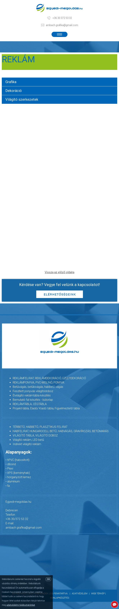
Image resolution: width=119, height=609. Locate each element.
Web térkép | (99, 593)
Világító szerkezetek (21, 99)
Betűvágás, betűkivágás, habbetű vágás (38, 387)
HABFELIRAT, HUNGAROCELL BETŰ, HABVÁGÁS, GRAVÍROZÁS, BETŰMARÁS (61, 431)
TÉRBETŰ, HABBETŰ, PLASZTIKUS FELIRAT (40, 427)
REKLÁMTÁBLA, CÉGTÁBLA (30, 404)
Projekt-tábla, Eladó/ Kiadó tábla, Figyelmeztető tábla (46, 408)
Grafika (10, 82)
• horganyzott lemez (18, 477)
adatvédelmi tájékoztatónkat (20, 605)
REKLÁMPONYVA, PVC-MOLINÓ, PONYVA (38, 382)
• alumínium (13, 481)
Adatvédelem (79, 593)
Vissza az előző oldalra (59, 272)
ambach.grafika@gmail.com (62, 25)
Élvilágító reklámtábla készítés (32, 395)
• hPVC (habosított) (17, 460)
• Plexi (9, 468)
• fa (8, 485)
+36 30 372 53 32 (62, 18)
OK (48, 579)
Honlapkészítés (59, 597)
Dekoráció (13, 91)
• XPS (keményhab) (18, 473)
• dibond (11, 464)
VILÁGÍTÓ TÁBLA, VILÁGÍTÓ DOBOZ (35, 435)
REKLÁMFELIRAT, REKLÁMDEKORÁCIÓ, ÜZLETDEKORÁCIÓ (49, 378)
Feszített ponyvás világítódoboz (33, 391)
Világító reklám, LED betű (28, 439)
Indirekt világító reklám (27, 444)
